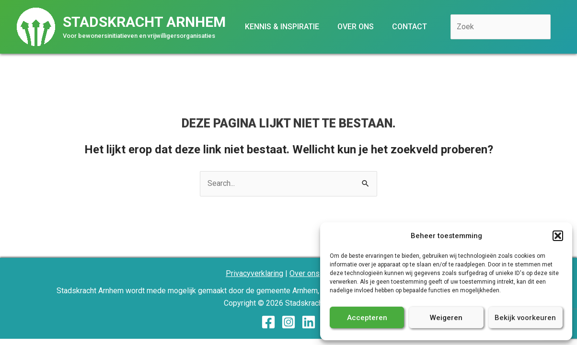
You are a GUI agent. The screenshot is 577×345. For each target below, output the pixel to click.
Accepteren (367, 317)
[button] (558, 236)
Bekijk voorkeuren (525, 317)
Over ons (304, 273)
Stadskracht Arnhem (144, 21)
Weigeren (446, 317)
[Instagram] (288, 322)
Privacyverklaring (254, 273)
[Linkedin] (308, 322)
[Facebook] (268, 322)
